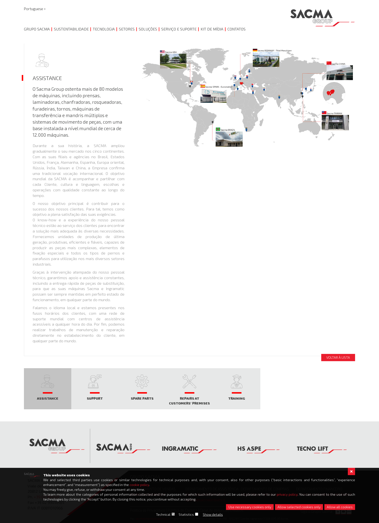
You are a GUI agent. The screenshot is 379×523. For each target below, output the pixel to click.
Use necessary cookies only (249, 507)
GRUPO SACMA (37, 29)
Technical (163, 514)
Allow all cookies (340, 507)
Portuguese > (35, 9)
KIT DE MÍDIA (212, 29)
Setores (127, 29)
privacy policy (287, 494)
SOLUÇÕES (148, 29)
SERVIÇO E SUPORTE (179, 29)
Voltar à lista (338, 357)
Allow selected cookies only (299, 507)
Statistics (186, 514)
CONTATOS (236, 29)
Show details (213, 514)
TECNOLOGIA (104, 29)
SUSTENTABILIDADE (71, 29)
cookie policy (139, 485)
